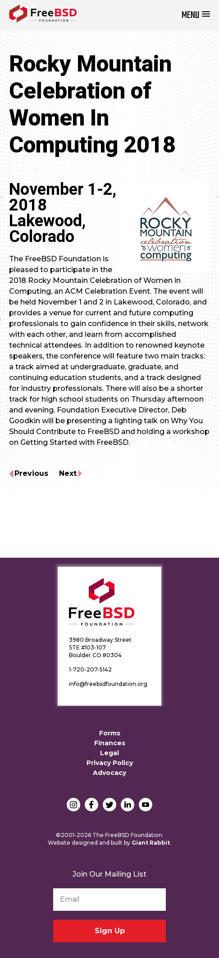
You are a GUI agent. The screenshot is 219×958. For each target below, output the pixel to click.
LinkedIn (128, 805)
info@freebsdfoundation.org (108, 683)
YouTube (146, 805)
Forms (109, 733)
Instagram (73, 805)
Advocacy (109, 773)
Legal (109, 753)
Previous (31, 473)
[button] (195, 15)
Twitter (109, 805)
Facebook (91, 805)
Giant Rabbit (151, 842)
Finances (109, 743)
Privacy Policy (110, 763)
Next (68, 473)
